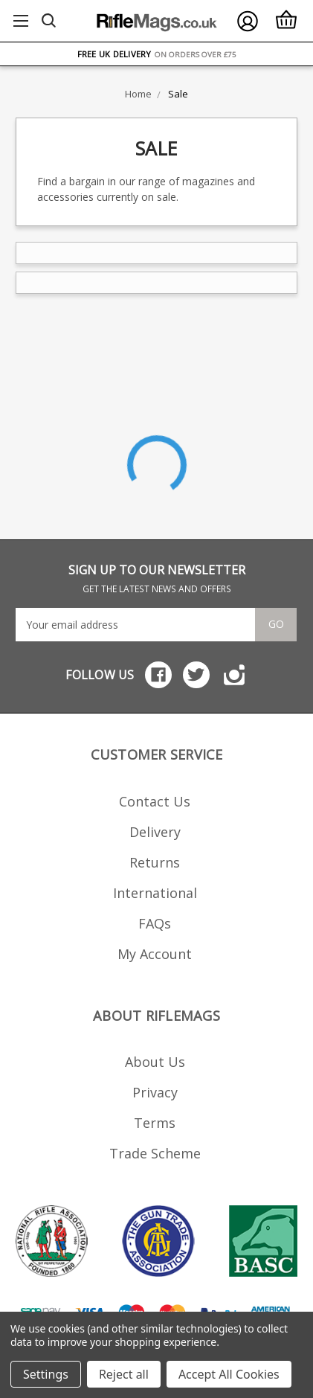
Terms (154, 1123)
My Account (154, 954)
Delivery (155, 832)
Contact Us (154, 801)
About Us (155, 1062)
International (155, 893)
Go (276, 624)
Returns (154, 862)
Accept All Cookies (229, 1374)
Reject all (124, 1374)
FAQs (154, 923)
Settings (45, 1374)
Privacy (155, 1092)
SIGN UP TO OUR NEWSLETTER (156, 578)
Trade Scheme (155, 1153)
